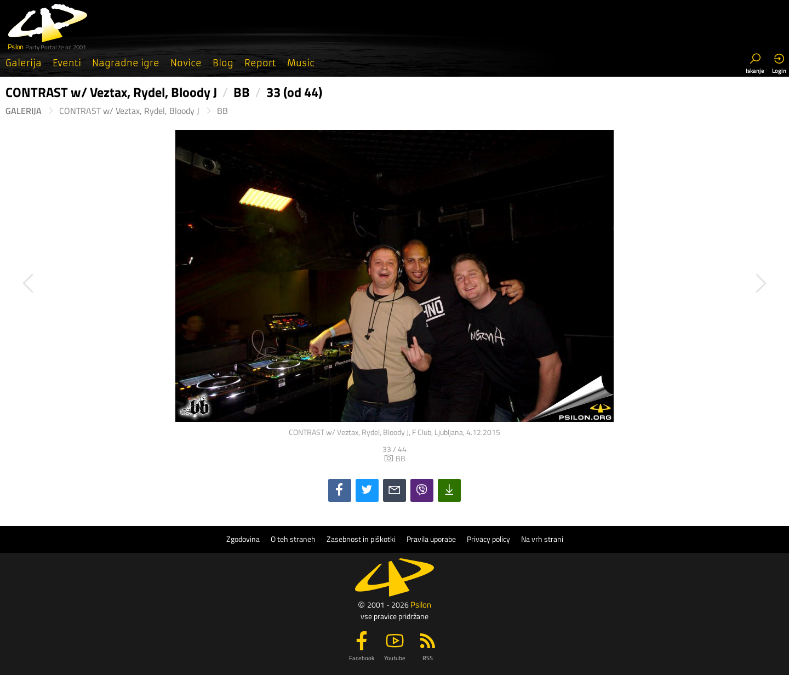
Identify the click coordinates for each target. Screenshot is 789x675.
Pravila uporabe (431, 539)
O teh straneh (293, 539)
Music (301, 63)
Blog (223, 63)
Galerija (23, 63)
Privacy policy (488, 539)
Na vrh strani (542, 539)
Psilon (420, 604)
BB (222, 111)
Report (260, 63)
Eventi (67, 63)
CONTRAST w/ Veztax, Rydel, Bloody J (129, 111)
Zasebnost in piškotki (361, 539)
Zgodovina (243, 539)
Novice (186, 63)
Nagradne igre (125, 63)
